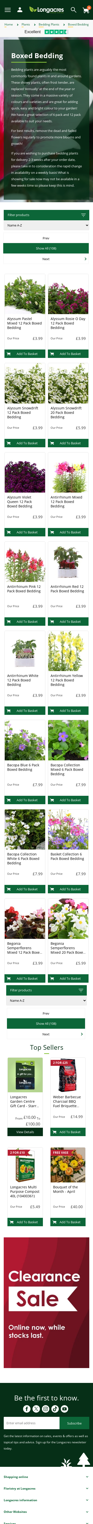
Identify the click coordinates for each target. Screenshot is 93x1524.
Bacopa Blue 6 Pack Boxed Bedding (23, 767)
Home (8, 24)
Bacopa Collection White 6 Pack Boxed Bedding (23, 858)
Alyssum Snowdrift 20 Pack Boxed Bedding (66, 412)
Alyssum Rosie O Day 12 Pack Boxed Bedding (68, 323)
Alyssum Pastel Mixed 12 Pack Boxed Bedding (24, 323)
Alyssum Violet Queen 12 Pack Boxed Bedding (19, 501)
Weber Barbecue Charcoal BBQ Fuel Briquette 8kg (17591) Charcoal (67, 1106)
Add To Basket (22, 353)
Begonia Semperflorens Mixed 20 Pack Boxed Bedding (68, 950)
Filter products (47, 215)
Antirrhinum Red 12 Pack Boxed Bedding (67, 588)
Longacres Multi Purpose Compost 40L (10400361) (24, 1191)
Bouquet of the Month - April (65, 1189)
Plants (26, 24)
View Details (25, 1132)
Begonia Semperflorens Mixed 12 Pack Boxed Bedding (24, 950)
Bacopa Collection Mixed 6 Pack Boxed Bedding (67, 769)
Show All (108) (46, 248)
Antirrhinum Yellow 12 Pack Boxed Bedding (67, 680)
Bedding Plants (49, 24)
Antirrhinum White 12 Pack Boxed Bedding (22, 680)
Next (46, 259)
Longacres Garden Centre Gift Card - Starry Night (24, 1104)
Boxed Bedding (78, 24)
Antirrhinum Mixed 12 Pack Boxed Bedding (66, 501)
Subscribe (74, 1423)
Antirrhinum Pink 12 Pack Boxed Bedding (24, 588)
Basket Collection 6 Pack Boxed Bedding (67, 856)
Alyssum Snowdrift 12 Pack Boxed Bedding (22, 412)
